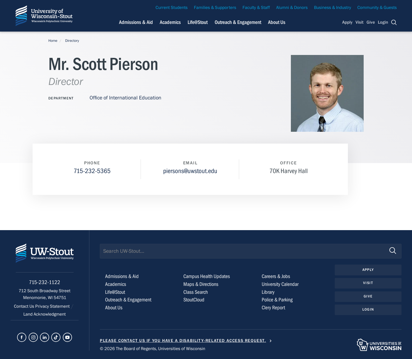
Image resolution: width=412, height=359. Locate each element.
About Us (276, 22)
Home (52, 41)
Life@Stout (115, 292)
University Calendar (280, 284)
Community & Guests (377, 7)
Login (383, 22)
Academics (115, 284)
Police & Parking (277, 300)
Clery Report (273, 308)
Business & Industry (332, 7)
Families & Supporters (215, 7)
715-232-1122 (44, 282)
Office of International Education (125, 98)
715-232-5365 (92, 171)
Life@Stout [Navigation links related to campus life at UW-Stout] (198, 22)
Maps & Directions (200, 284)
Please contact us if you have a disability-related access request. (183, 340)
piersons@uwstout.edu (190, 171)
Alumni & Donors (292, 7)
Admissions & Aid (122, 276)
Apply (347, 22)
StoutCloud (193, 300)
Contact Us (24, 306)
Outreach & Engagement (128, 300)
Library (268, 292)
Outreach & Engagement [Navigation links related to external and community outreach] (238, 22)
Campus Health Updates (206, 276)
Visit (359, 22)
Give (371, 22)
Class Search (195, 292)
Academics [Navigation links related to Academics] (170, 22)
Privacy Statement (53, 306)
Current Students (172, 7)
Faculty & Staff (256, 7)
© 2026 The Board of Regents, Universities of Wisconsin (152, 348)
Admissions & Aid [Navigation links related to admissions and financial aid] (136, 22)
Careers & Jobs (276, 276)
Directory (72, 41)
